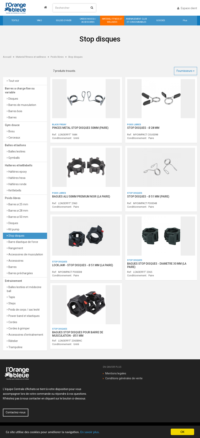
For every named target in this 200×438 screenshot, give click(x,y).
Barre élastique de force (23, 241)
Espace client (187, 8)
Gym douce (12, 125)
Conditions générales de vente (124, 378)
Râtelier (13, 340)
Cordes (12, 322)
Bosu (11, 131)
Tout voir (13, 80)
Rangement (15, 248)
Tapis (11, 297)
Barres (12, 117)
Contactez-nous (16, 412)
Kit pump (13, 229)
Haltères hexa (16, 177)
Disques (13, 98)
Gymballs (14, 157)
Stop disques (75, 56)
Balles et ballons (15, 145)
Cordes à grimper (19, 328)
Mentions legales (115, 373)
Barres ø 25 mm (18, 204)
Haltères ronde (17, 184)
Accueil (7, 56)
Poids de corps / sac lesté (24, 309)
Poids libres (57, 56)
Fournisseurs (186, 70)
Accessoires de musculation (25, 254)
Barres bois (15, 111)
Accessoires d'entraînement (25, 334)
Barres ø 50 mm (18, 216)
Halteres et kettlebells (18, 165)
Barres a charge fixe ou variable (20, 90)
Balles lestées (16, 151)
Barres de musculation (22, 104)
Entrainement (13, 280)
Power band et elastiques (24, 315)
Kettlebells (14, 190)
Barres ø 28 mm (18, 210)
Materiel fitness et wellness (31, 56)
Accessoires (15, 260)
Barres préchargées (20, 273)
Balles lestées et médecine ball (24, 289)
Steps (12, 303)
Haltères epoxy (17, 171)
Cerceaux (14, 137)
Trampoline (15, 347)
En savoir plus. (89, 432)
